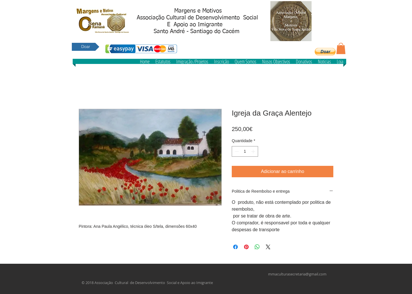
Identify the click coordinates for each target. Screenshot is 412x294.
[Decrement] (236, 151)
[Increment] (253, 151)
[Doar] (85, 47)
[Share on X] (268, 246)
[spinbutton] (245, 151)
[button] (325, 51)
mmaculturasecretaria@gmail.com (297, 274)
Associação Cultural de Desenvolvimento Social (197, 18)
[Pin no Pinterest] (246, 246)
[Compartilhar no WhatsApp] (257, 246)
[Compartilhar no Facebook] (235, 246)
